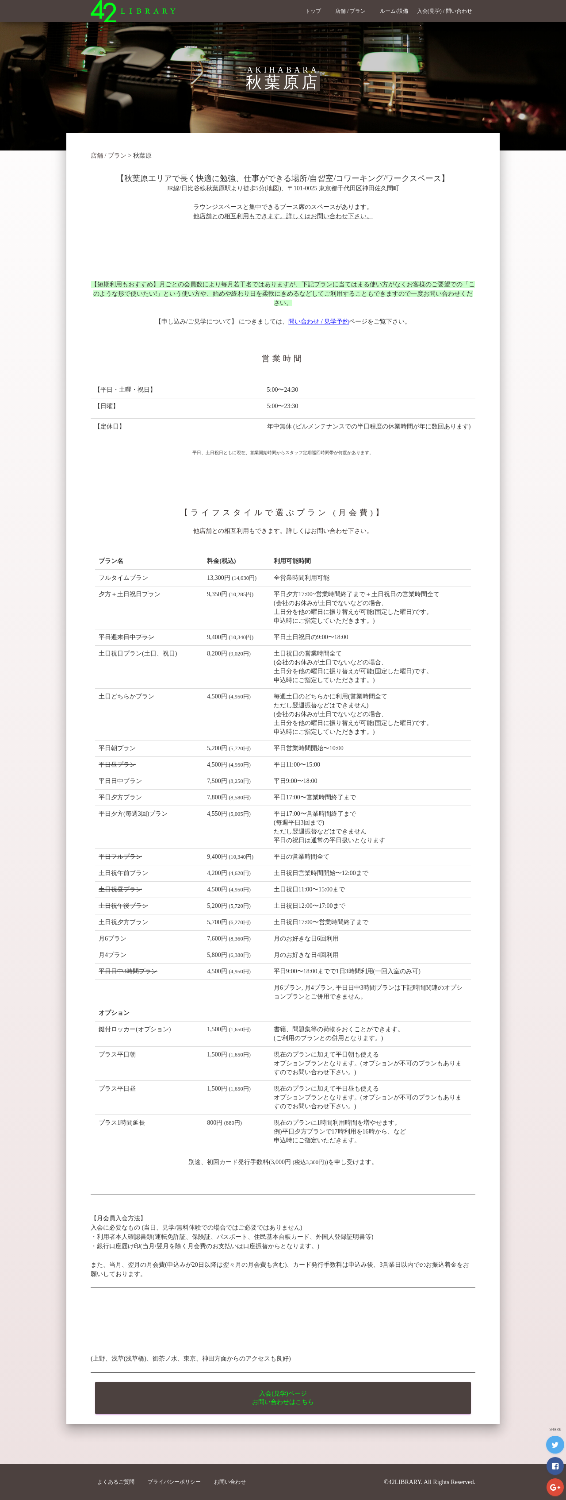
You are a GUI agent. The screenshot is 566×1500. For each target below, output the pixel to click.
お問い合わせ (230, 1482)
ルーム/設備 (394, 11)
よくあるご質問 (115, 1482)
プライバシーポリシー (174, 1482)
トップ (315, 11)
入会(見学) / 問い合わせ (447, 11)
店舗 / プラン (353, 11)
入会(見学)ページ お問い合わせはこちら (283, 1397)
